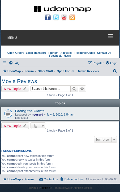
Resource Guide (85, 52)
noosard (37, 114)
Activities (66, 52)
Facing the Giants (30, 111)
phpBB (46, 187)
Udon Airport (15, 52)
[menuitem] (14, 63)
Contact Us (104, 52)
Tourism (53, 52)
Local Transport (36, 52)
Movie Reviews (19, 81)
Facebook (55, 55)
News (67, 55)
